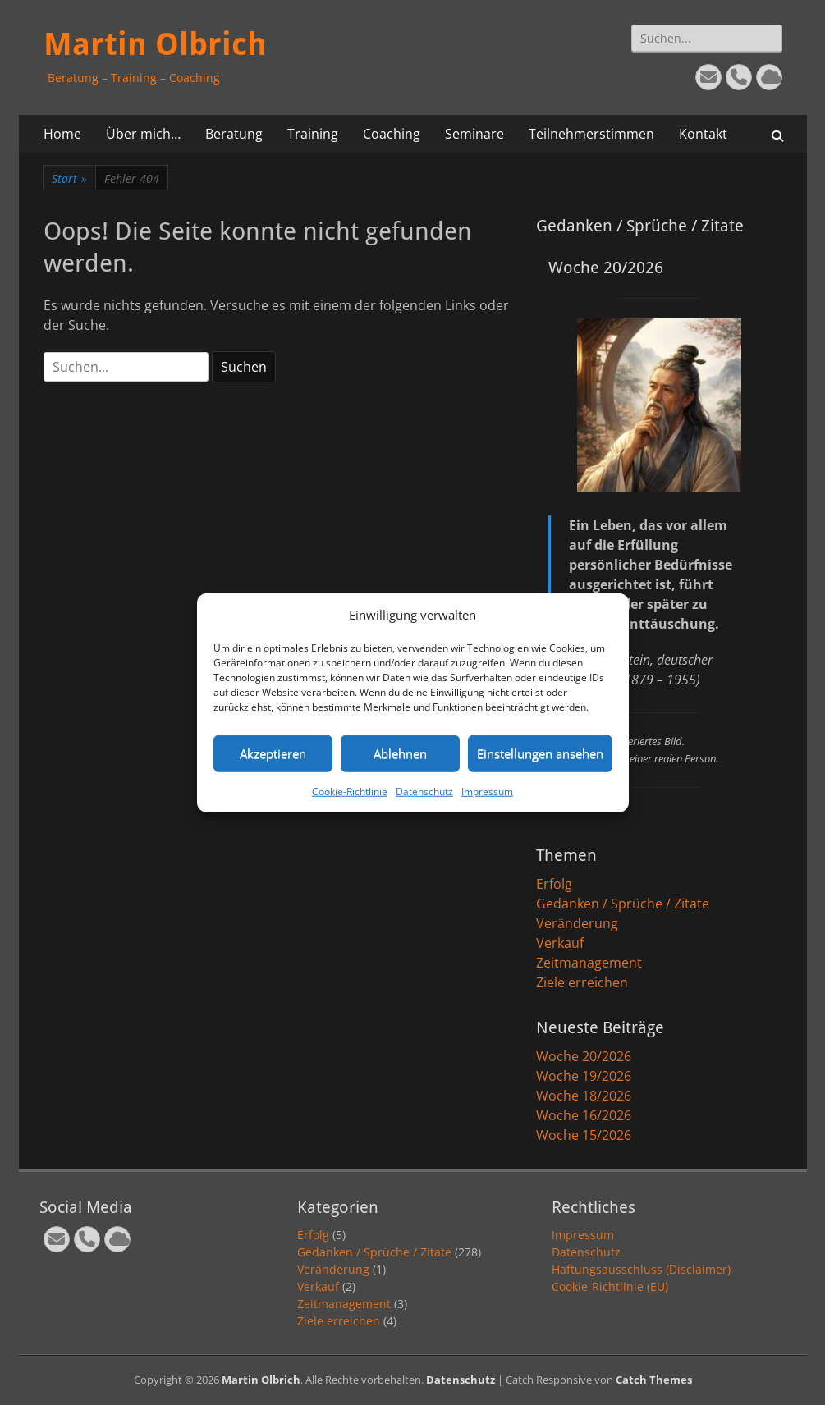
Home (62, 134)
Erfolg (554, 884)
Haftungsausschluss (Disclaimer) (641, 1269)
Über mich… (143, 134)
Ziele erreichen (582, 982)
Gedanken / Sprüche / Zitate (622, 904)
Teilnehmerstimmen (591, 134)
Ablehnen (400, 753)
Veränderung (577, 923)
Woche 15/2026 (583, 1135)
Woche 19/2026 (583, 1076)
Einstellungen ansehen (540, 753)
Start (69, 178)
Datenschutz (424, 791)
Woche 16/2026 (583, 1115)
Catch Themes (654, 1379)
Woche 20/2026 (583, 1056)
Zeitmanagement (589, 963)
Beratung (234, 134)
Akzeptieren (273, 753)
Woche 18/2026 (583, 1096)
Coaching (391, 134)
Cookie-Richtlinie (349, 791)
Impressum (487, 791)
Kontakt (703, 134)
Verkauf (560, 943)
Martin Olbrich (155, 44)
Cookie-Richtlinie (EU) (610, 1286)
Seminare (474, 134)
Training (312, 134)
